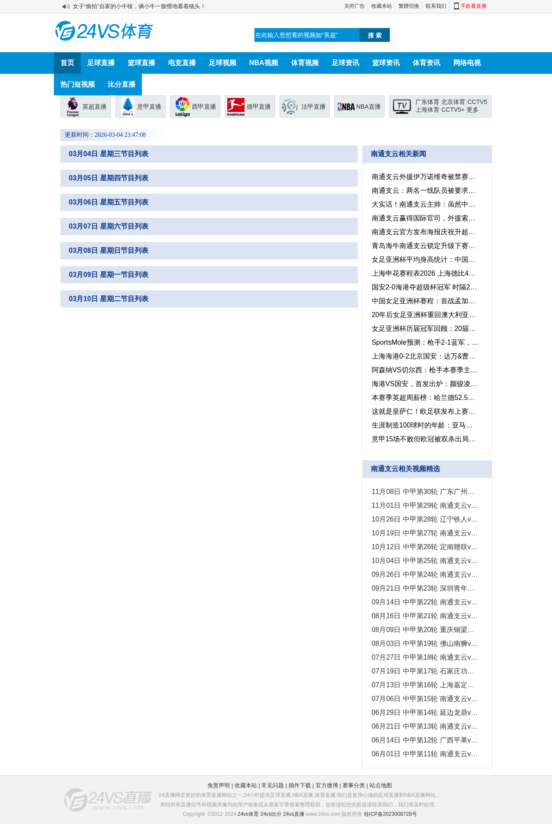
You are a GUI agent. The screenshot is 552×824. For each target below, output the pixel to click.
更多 (473, 109)
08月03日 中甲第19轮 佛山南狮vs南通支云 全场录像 (424, 643)
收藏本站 (381, 6)
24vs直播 (293, 814)
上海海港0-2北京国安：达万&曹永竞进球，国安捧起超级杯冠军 (424, 356)
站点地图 (381, 785)
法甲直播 (313, 106)
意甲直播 (149, 106)
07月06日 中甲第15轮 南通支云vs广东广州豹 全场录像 (424, 698)
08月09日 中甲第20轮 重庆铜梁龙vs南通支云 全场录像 (424, 629)
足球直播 (101, 62)
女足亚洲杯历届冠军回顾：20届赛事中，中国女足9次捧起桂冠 (424, 328)
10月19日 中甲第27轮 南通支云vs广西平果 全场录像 (424, 533)
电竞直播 (182, 62)
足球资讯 (345, 62)
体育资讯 (426, 62)
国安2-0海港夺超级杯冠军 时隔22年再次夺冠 (424, 287)
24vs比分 (271, 814)
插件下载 (300, 785)
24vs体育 (248, 814)
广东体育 (427, 101)
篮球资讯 (386, 62)
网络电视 (467, 62)
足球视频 (222, 62)
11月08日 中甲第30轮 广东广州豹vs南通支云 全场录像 (424, 491)
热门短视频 (77, 84)
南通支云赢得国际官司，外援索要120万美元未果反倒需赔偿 (424, 218)
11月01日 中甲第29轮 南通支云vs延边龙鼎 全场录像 (424, 505)
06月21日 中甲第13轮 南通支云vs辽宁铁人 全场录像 (424, 726)
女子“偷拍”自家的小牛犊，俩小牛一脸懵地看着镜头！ (139, 6)
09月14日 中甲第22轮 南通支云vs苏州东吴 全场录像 (424, 602)
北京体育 (453, 101)
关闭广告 (354, 6)
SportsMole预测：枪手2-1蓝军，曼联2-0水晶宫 (424, 342)
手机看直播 (473, 6)
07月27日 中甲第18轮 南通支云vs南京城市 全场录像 (424, 657)
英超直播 (94, 106)
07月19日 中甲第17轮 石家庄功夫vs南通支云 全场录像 (424, 671)
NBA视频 (263, 62)
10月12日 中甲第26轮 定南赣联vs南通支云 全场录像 (424, 546)
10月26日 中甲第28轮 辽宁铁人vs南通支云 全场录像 (424, 519)
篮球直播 (141, 62)
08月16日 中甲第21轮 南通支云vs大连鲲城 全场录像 (424, 616)
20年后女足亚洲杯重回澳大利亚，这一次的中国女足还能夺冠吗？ (424, 314)
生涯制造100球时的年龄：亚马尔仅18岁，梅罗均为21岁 (424, 425)
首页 (67, 62)
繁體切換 (408, 6)
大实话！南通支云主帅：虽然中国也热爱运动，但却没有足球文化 (424, 204)
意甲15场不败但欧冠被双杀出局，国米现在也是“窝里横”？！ (424, 439)
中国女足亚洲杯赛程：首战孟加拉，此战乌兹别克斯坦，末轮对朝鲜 (424, 301)
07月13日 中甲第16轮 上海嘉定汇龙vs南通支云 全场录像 (424, 685)
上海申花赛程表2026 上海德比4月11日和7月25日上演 (424, 273)
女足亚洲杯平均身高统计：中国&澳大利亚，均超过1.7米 (424, 259)
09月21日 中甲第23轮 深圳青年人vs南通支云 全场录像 (424, 588)
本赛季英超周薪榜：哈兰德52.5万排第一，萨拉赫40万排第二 (424, 397)
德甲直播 (259, 106)
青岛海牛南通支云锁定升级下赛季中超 (424, 245)
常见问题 (272, 785)
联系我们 (436, 6)
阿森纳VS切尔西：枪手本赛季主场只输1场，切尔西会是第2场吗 (424, 370)
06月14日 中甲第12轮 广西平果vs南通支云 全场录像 (424, 740)
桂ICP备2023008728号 (390, 814)
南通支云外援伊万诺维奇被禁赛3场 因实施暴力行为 (424, 176)
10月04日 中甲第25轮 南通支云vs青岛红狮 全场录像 (424, 560)
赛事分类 (353, 785)
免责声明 (218, 785)
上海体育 (427, 109)
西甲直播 (204, 106)
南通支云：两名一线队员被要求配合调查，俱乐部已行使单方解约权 (424, 190)
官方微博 (327, 785)
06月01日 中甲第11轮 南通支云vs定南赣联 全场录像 (424, 754)
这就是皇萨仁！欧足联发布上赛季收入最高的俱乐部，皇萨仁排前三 (424, 411)
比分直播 (121, 84)
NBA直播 (368, 106)
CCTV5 (477, 101)
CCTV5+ (452, 109)
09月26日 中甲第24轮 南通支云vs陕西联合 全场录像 (424, 574)
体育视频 (305, 62)
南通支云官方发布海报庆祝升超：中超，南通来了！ (424, 232)
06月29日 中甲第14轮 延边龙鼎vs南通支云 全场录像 (424, 712)
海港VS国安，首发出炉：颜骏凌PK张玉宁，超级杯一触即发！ (424, 383)
